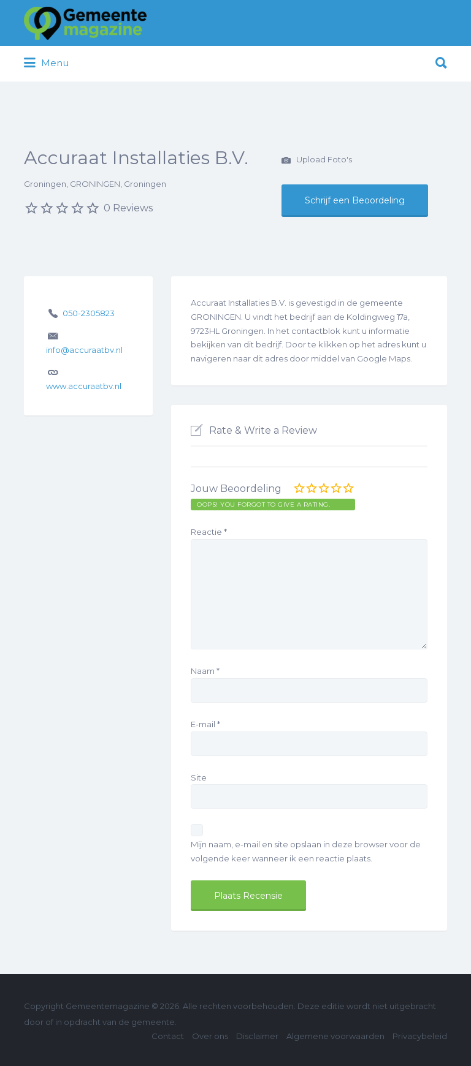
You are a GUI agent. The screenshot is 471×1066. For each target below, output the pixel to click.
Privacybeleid (419, 1036)
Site (199, 777)
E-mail (205, 724)
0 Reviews (128, 208)
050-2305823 (89, 313)
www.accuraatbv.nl (83, 386)
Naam (205, 671)
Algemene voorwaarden (335, 1036)
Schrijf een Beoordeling (355, 200)
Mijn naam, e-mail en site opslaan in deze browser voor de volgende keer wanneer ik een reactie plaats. (306, 851)
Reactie (209, 532)
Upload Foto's (316, 160)
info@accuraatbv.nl (84, 350)
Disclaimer (257, 1036)
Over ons (210, 1036)
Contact (167, 1036)
